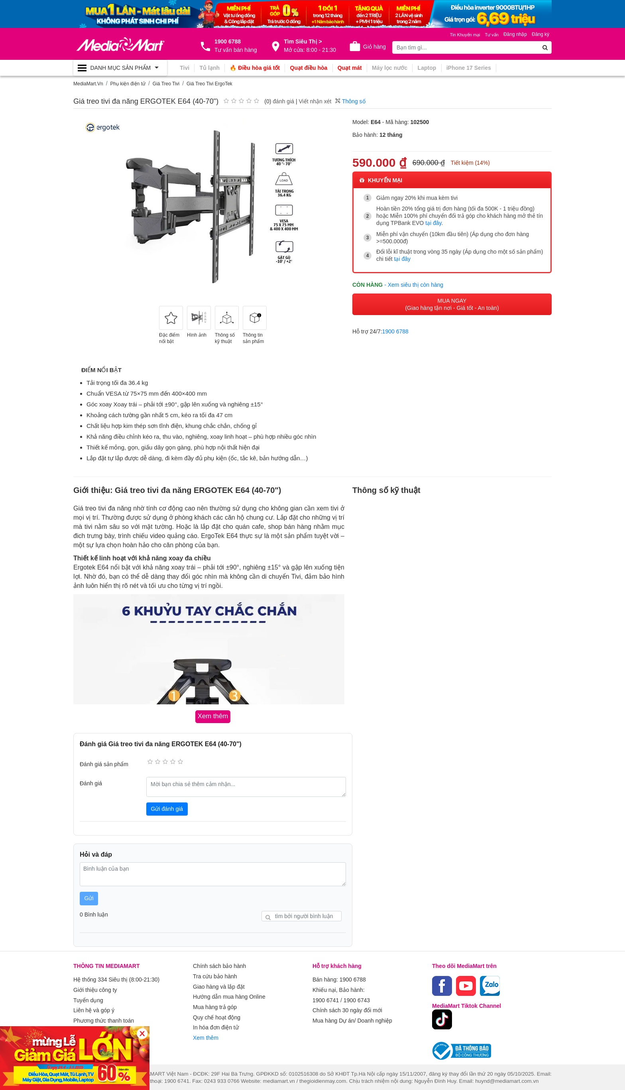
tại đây (433, 223)
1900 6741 (325, 998)
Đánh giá (91, 782)
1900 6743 (357, 998)
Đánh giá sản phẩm (104, 764)
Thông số (350, 101)
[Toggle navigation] (120, 68)
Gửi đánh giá (167, 808)
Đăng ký (540, 34)
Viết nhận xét (315, 101)
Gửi (89, 898)
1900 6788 (395, 330)
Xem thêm (205, 1032)
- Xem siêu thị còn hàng (413, 283)
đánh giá (283, 101)
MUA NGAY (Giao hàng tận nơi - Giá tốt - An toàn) (452, 303)
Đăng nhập (515, 34)
